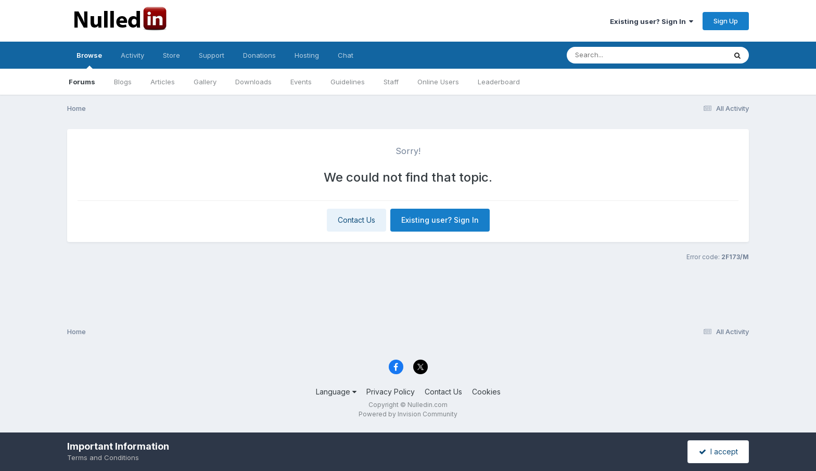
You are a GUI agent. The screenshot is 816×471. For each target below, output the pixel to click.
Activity (132, 55)
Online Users (438, 82)
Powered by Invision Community (408, 414)
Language (336, 391)
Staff (391, 82)
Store (171, 55)
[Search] (618, 55)
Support (211, 55)
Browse (89, 60)
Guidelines (347, 82)
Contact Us (356, 219)
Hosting (307, 55)
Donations (259, 55)
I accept (718, 451)
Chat (345, 55)
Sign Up (725, 21)
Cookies (486, 391)
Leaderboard (499, 82)
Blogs (123, 82)
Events (301, 82)
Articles (162, 82)
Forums (82, 82)
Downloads (253, 82)
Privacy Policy (390, 391)
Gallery (205, 82)
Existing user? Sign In (651, 21)
